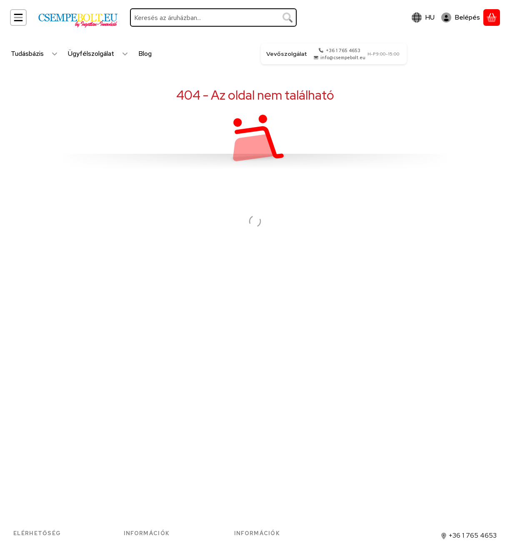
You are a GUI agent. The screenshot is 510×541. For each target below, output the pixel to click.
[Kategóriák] (18, 17)
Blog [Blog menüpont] (145, 53)
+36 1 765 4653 (343, 50)
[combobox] (213, 17)
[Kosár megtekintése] (491, 17)
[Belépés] (460, 17)
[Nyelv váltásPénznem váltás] (423, 17)
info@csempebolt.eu (342, 57)
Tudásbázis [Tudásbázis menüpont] (27, 53)
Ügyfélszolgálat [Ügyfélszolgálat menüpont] (91, 53)
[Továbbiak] (54, 53)
